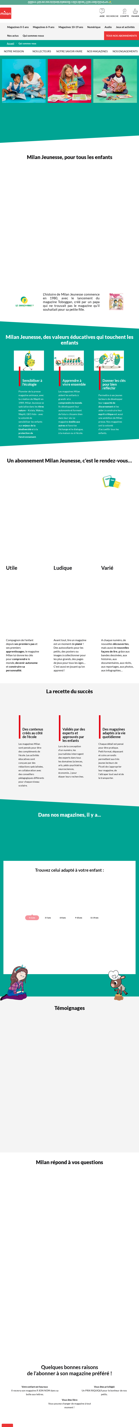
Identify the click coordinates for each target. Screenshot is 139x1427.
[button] (124, 13)
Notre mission (14, 51)
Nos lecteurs (42, 51)
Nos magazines (97, 51)
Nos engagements (125, 51)
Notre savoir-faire (69, 51)
